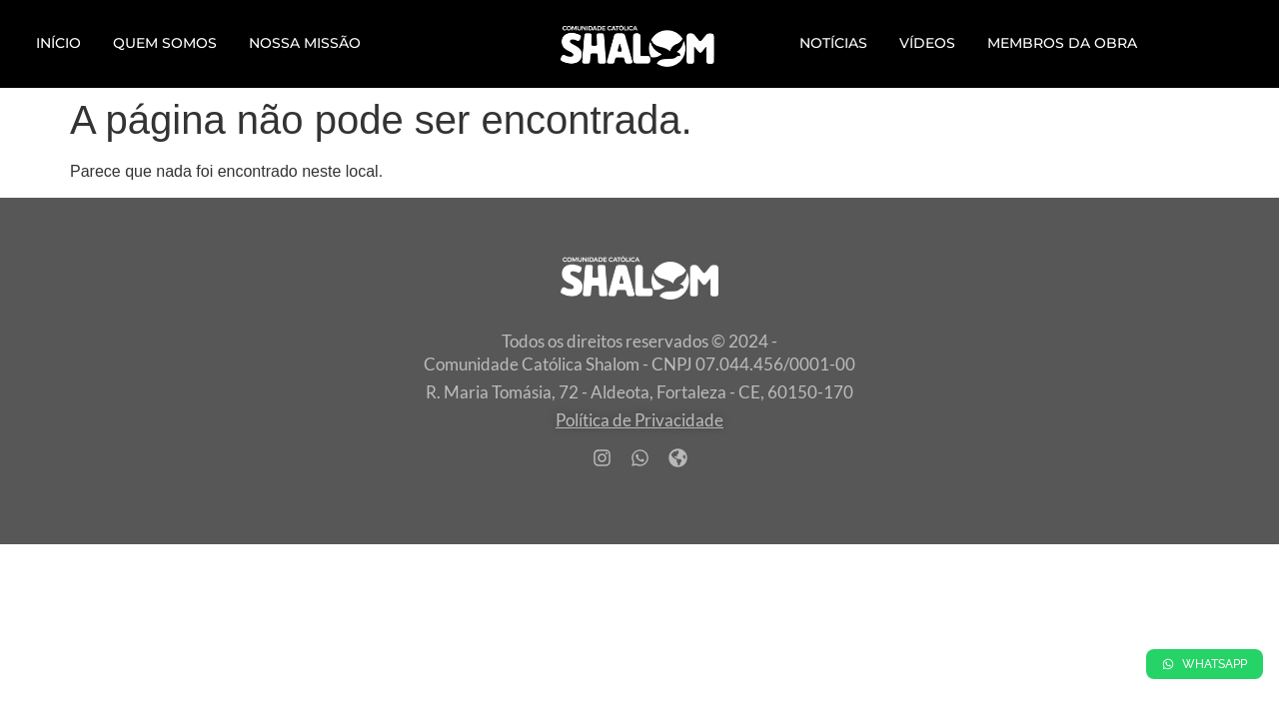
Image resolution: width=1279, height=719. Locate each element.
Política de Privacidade (639, 419)
